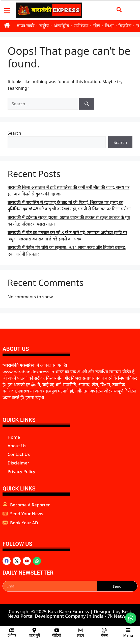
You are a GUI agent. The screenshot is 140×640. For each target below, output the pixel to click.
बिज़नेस (125, 26)
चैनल (104, 635)
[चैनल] (104, 630)
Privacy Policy (21, 471)
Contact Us (19, 454)
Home (14, 437)
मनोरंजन (81, 26)
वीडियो (56, 635)
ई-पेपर (12, 635)
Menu (128, 635)
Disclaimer (18, 463)
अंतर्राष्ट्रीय (61, 26)
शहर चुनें (34, 635)
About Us (17, 446)
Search (14, 133)
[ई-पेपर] (11, 630)
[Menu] (128, 630)
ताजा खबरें (26, 26)
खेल (96, 26)
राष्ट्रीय (44, 26)
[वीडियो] (56, 630)
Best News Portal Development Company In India (69, 613)
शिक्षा (109, 26)
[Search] (86, 104)
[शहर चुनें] (34, 630)
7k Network (119, 616)
